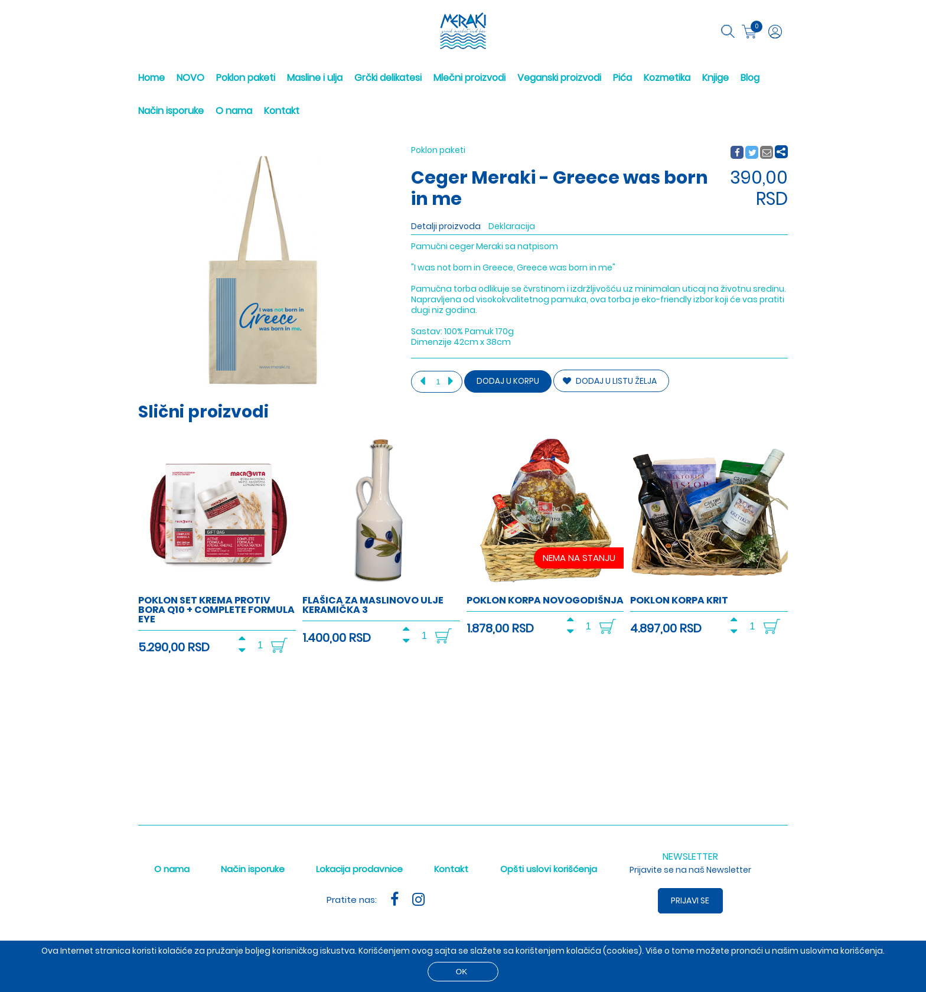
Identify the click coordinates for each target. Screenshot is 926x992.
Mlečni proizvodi (469, 77)
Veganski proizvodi (559, 77)
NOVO (190, 77)
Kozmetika (667, 77)
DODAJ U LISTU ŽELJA (610, 381)
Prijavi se (690, 900)
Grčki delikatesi (388, 77)
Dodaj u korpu (508, 381)
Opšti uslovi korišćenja (548, 869)
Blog (750, 77)
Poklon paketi (245, 77)
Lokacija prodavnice (359, 869)
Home (151, 77)
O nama (234, 111)
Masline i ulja (315, 77)
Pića (622, 77)
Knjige (715, 77)
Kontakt (281, 111)
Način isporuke (171, 111)
